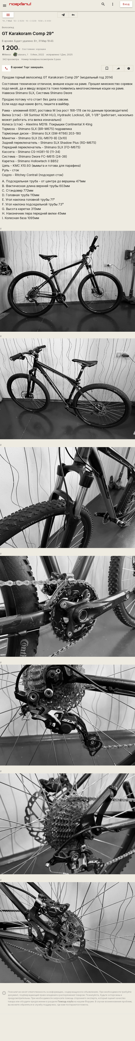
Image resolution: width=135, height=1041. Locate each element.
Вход (126, 4)
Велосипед (8, 27)
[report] (128, 68)
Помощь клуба (65, 1001)
